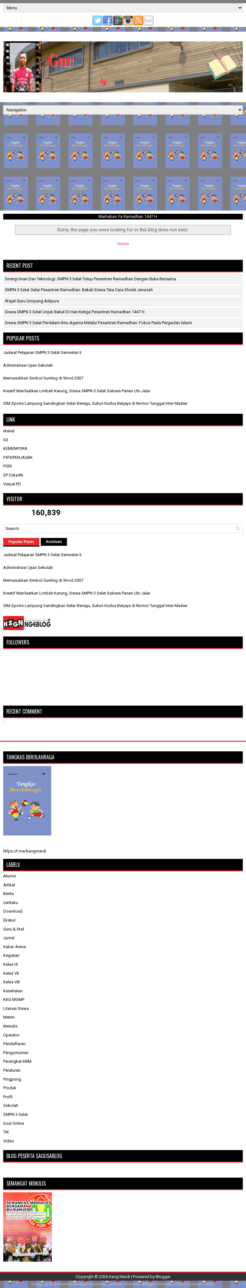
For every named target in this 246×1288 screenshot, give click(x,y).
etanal (8, 430)
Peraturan (11, 1070)
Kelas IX (10, 964)
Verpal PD (12, 484)
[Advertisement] (123, 162)
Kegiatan (11, 955)
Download (12, 911)
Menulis (10, 1026)
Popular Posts (21, 542)
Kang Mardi (120, 1276)
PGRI (7, 466)
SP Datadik (13, 475)
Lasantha (114, 1284)
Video (8, 1141)
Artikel (9, 885)
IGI (5, 439)
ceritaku (10, 902)
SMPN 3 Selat (15, 1114)
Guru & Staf (13, 929)
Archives (54, 542)
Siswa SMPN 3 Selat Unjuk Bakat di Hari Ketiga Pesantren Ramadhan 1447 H (74, 311)
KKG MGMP (13, 999)
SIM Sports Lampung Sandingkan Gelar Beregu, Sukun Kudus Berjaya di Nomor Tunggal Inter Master (95, 403)
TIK (6, 1132)
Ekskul (9, 920)
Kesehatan (13, 990)
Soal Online (13, 1123)
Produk (9, 1087)
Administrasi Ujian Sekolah (28, 365)
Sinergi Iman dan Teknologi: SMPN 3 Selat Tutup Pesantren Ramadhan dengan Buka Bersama (90, 278)
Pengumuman (16, 1052)
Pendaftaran (14, 1043)
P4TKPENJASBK (18, 457)
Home (123, 243)
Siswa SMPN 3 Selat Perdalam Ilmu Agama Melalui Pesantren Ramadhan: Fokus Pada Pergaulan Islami (98, 322)
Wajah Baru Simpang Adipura (32, 301)
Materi (9, 1017)
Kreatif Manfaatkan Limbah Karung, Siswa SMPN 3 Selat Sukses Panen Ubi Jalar (76, 390)
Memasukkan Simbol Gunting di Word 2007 (43, 378)
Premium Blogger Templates (150, 1284)
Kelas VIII (11, 982)
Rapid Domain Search (196, 1284)
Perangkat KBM (17, 1061)
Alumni (9, 876)
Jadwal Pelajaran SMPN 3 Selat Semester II (42, 352)
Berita (8, 893)
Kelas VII (11, 973)
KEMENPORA (15, 448)
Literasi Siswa (16, 1008)
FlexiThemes (60, 1284)
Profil (7, 1096)
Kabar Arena (14, 946)
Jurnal (8, 937)
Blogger (163, 1276)
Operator (11, 1035)
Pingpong (12, 1079)
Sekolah (10, 1105)
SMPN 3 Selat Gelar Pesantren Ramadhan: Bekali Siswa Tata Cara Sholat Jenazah (79, 289)
